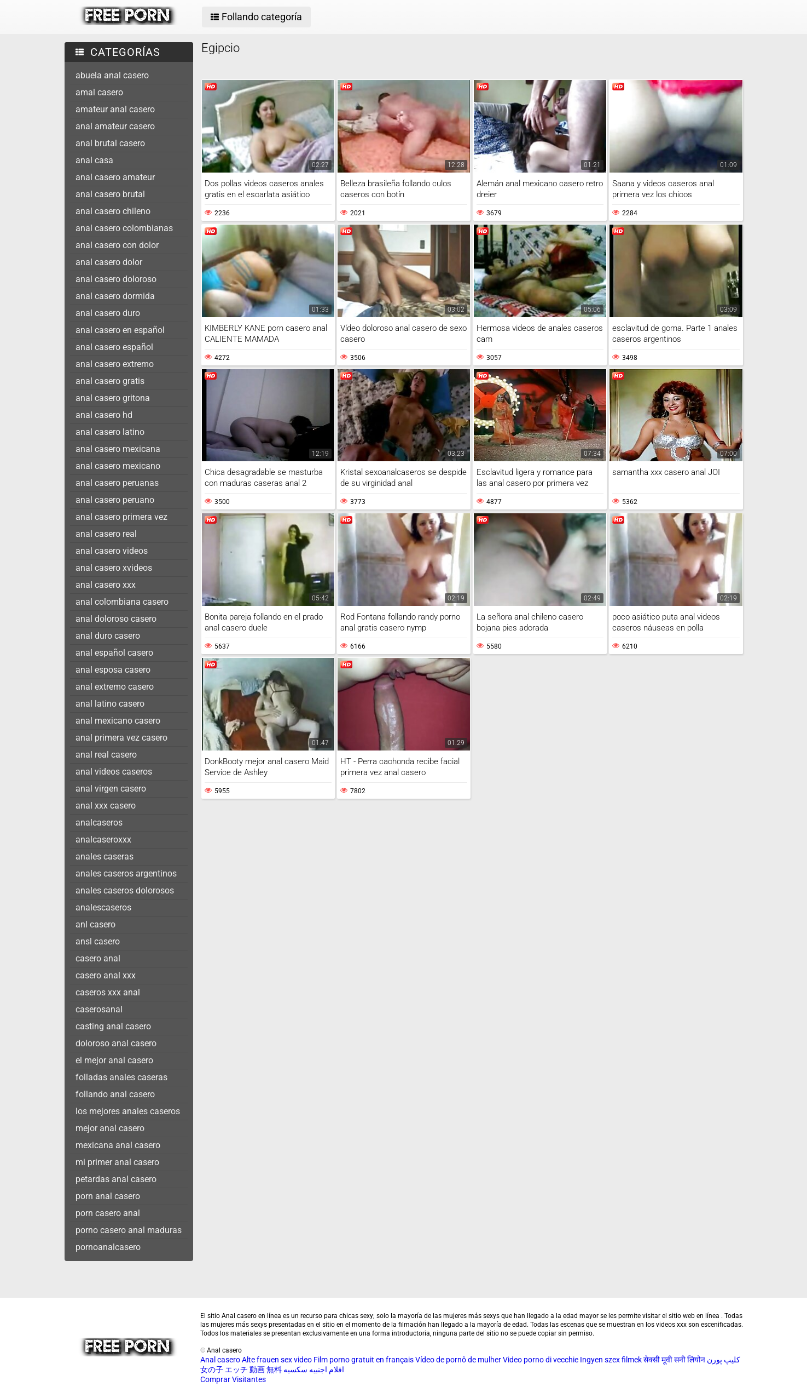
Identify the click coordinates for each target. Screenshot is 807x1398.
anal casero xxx (106, 585)
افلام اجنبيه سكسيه (313, 1369)
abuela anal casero (112, 75)
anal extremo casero (115, 686)
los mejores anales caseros (128, 1111)
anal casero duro (108, 313)
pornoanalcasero (108, 1247)
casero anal (98, 958)
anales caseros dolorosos (125, 890)
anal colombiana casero (122, 602)
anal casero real (106, 534)
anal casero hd (104, 415)
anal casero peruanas (117, 483)
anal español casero (114, 653)
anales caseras (104, 856)
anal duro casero (108, 636)
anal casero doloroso (116, 279)
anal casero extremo (115, 364)
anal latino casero (110, 703)
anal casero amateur (115, 177)
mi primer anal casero (117, 1162)
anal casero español (114, 347)
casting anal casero (113, 1026)
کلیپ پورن (723, 1359)
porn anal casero (108, 1196)
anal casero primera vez (121, 517)
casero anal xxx (106, 975)
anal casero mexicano (118, 466)
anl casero (95, 924)
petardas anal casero (116, 1179)
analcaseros (99, 822)
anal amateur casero (115, 126)
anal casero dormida (115, 296)
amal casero (99, 92)
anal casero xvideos (114, 568)
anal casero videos (112, 551)
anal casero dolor (109, 262)
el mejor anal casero (114, 1060)
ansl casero (98, 941)
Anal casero (220, 1359)
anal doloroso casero (116, 619)
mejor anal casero (110, 1128)
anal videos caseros (114, 771)
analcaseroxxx (103, 839)
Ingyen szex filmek (611, 1359)
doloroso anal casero (116, 1043)
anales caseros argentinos (126, 873)
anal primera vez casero (121, 737)
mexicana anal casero (118, 1145)
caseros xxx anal (108, 992)
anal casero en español (120, 330)
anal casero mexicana (118, 449)
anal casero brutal (110, 194)
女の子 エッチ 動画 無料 (241, 1369)
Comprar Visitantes (233, 1379)
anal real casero (106, 754)
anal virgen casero (111, 788)
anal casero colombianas (124, 228)
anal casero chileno (113, 211)
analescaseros (103, 907)
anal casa (94, 160)
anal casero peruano (115, 500)
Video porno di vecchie (540, 1359)
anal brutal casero (110, 143)
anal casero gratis (110, 381)
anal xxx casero (106, 805)
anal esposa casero (113, 669)
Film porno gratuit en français (363, 1359)
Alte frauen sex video (277, 1359)
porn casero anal (108, 1213)
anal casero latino (110, 432)
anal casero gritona (113, 398)
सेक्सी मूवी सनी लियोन (674, 1359)
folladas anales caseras (121, 1077)
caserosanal (99, 1009)
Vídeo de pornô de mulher (458, 1359)
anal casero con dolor (117, 245)
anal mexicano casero (118, 720)
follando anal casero (115, 1094)
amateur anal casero (115, 109)
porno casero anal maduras (129, 1230)
